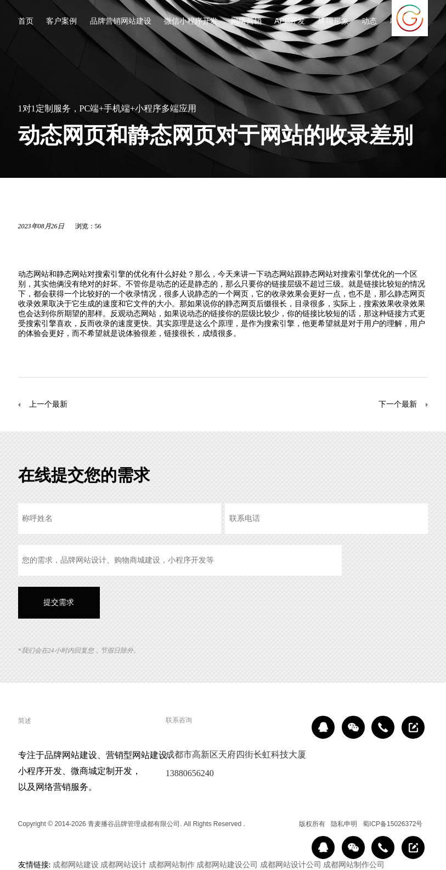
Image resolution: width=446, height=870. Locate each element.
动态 (369, 21)
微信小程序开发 (191, 21)
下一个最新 (398, 404)
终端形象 (333, 21)
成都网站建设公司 (227, 864)
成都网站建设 (76, 864)
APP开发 (289, 21)
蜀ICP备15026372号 (392, 824)
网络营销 (246, 21)
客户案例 (61, 21)
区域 (285, 824)
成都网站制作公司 (354, 864)
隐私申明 (344, 824)
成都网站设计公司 (290, 864)
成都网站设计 (123, 864)
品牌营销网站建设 (120, 21)
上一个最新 (48, 404)
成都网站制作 (172, 864)
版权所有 (312, 824)
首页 (25, 21)
